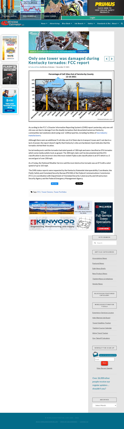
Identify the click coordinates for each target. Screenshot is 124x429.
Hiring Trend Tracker (100, 333)
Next (104, 363)
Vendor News (97, 284)
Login (92, 17)
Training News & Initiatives (102, 279)
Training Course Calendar (102, 328)
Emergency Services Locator (103, 313)
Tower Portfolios (60, 192)
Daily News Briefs (99, 268)
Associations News (99, 258)
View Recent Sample (104, 368)
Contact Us (84, 421)
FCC (39, 192)
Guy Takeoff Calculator (101, 338)
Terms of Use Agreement (68, 421)
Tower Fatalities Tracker (101, 323)
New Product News (99, 273)
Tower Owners (47, 192)
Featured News (35, 67)
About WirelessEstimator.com (47, 421)
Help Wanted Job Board (101, 318)
